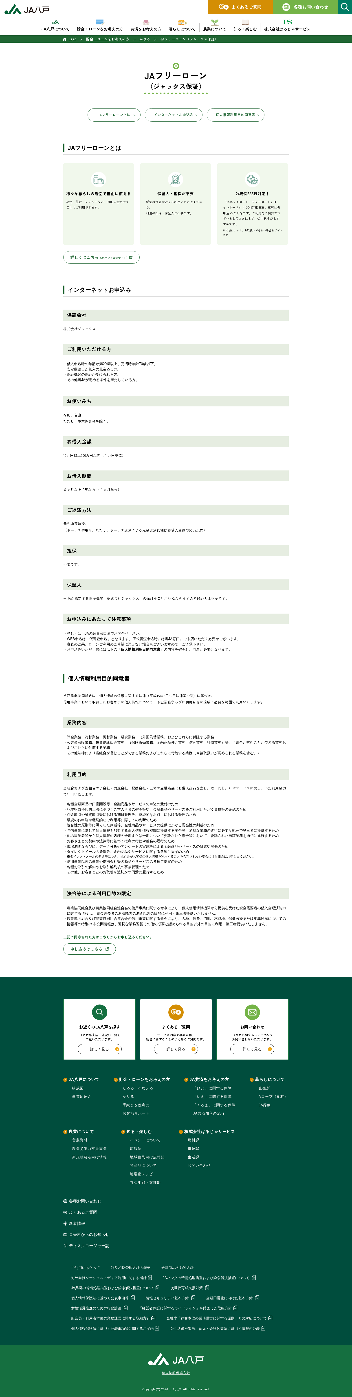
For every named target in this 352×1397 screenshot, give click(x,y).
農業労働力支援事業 (89, 1149)
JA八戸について (84, 1080)
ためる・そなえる (138, 1088)
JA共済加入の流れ (209, 1113)
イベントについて (145, 1140)
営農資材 (80, 1140)
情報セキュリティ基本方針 (168, 1298)
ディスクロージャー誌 (89, 1246)
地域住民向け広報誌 (147, 1157)
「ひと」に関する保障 (212, 1088)
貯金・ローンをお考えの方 (144, 1080)
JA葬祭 (265, 1105)
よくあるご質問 (83, 1212)
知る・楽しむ (139, 1132)
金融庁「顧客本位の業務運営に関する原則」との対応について (216, 1318)
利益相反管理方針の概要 (130, 1268)
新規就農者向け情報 (89, 1157)
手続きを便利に (136, 1105)
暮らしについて (270, 1080)
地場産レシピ (141, 1174)
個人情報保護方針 (176, 1373)
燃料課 (193, 1140)
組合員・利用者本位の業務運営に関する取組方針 (110, 1318)
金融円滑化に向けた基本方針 (230, 1298)
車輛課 (193, 1149)
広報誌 (136, 1149)
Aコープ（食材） (273, 1096)
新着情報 (77, 1223)
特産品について (143, 1165)
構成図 (78, 1088)
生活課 (193, 1157)
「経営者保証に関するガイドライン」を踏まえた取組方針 (185, 1308)
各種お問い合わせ (85, 1201)
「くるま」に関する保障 (214, 1105)
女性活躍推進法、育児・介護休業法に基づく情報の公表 (215, 1328)
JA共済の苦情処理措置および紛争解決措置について (112, 1288)
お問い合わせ (199, 1165)
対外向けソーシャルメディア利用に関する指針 (109, 1278)
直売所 (264, 1088)
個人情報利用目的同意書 (235, 114)
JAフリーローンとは (114, 114)
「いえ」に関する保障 (212, 1096)
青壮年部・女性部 (145, 1182)
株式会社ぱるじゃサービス (209, 1132)
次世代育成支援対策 (187, 1288)
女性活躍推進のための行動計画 (96, 1308)
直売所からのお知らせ (89, 1234)
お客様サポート (136, 1113)
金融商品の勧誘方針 (177, 1268)
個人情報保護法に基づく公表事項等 (100, 1298)
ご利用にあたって (85, 1268)
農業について (81, 1132)
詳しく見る (104, 1049)
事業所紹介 (81, 1096)
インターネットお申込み (173, 114)
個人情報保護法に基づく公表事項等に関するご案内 (112, 1328)
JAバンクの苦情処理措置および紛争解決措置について (207, 1278)
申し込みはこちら (89, 949)
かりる (128, 1096)
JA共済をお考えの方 (209, 1080)
